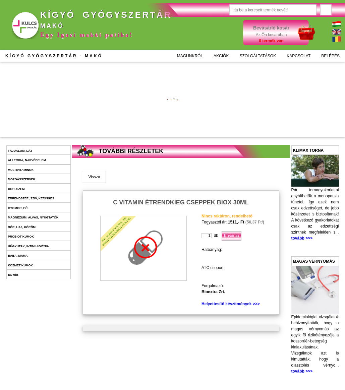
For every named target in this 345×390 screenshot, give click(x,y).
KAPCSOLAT (298, 56)
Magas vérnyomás (314, 261)
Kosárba (140, 121)
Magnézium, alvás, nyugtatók (33, 217)
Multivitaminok (21, 170)
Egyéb (13, 274)
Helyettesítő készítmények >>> (231, 304)
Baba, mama (18, 255)
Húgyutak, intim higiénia (28, 246)
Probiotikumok (21, 236)
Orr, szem (16, 189)
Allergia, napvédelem (27, 160)
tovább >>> (302, 238)
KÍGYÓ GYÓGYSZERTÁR (54, 56)
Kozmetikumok (20, 265)
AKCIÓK (221, 56)
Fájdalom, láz (20, 150)
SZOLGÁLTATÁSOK (257, 56)
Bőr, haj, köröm (22, 227)
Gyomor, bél (19, 208)
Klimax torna (308, 150)
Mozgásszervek (22, 179)
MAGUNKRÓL (190, 56)
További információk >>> (131, 100)
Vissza (94, 177)
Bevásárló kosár (271, 27)
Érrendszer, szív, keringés (31, 198)
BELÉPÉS (330, 56)
